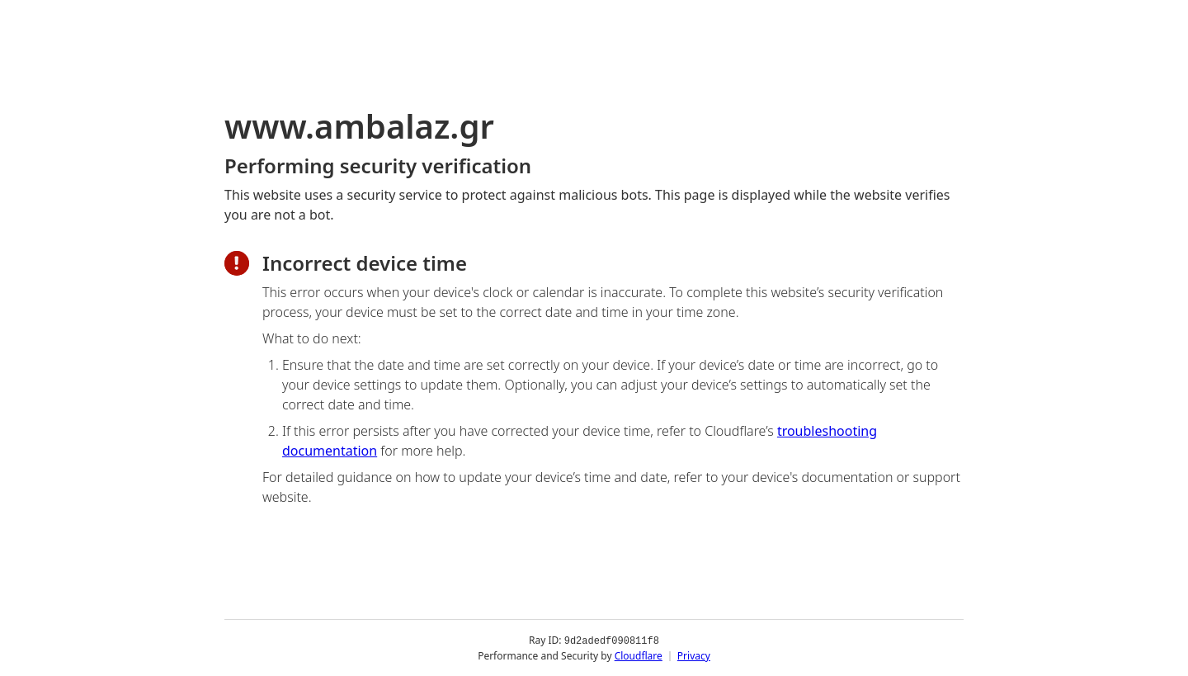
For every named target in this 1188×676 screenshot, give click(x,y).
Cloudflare (638, 655)
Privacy (693, 655)
